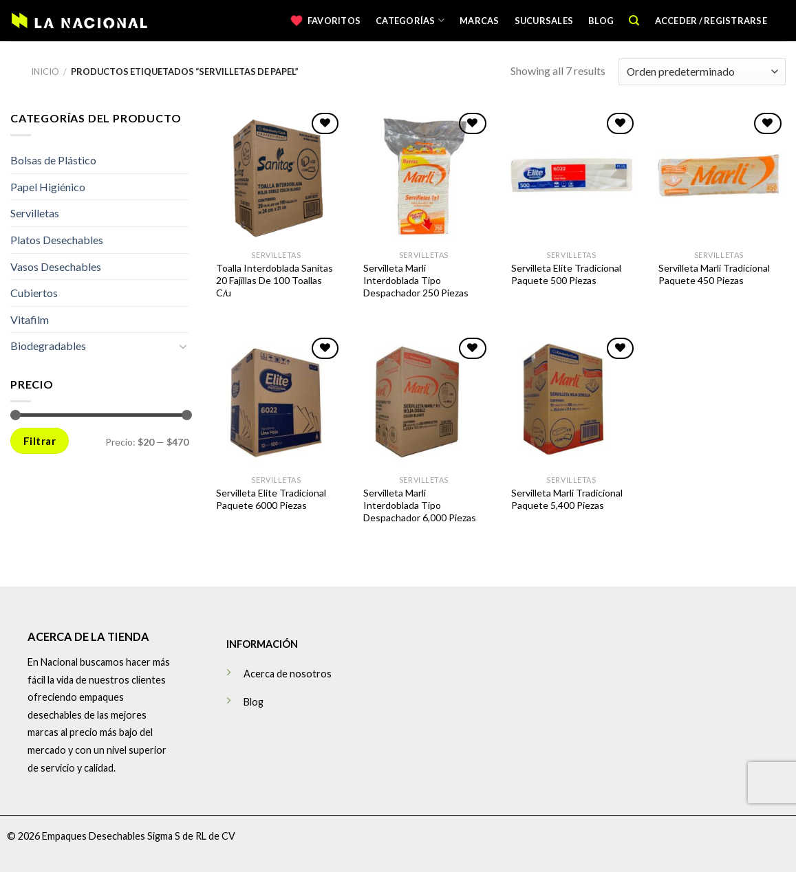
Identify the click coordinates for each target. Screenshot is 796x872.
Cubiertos (34, 292)
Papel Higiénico (47, 186)
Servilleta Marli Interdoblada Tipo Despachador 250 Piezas (416, 280)
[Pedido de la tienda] (702, 71)
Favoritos (334, 20)
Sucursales (544, 20)
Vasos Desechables (55, 265)
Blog (601, 20)
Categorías (410, 20)
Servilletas (34, 212)
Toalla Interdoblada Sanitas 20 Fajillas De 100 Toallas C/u (274, 280)
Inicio (45, 71)
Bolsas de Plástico (53, 159)
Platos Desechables (56, 239)
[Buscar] (634, 21)
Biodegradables (48, 345)
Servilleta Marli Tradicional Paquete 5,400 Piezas (567, 499)
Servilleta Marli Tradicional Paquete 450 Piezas (714, 274)
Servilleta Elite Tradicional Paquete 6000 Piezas (271, 499)
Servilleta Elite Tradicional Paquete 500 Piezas (566, 274)
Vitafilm (29, 319)
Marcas (479, 20)
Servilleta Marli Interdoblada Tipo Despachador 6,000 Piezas (419, 505)
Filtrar (39, 441)
